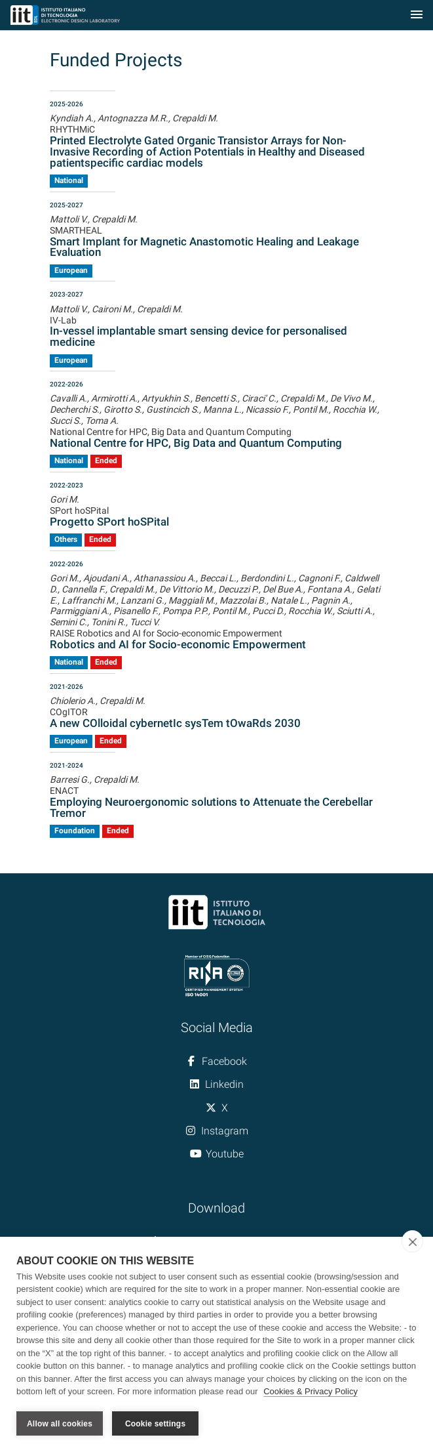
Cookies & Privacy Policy (310, 1392)
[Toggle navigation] (416, 15)
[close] (412, 1241)
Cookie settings (155, 1423)
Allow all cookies (59, 1423)
